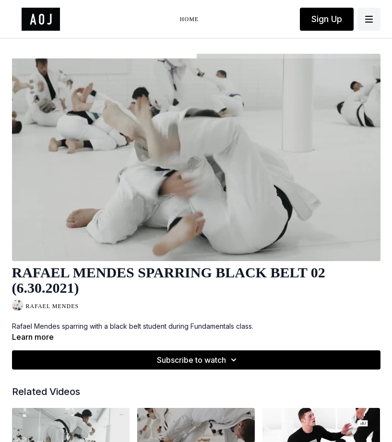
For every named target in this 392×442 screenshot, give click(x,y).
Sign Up (326, 19)
